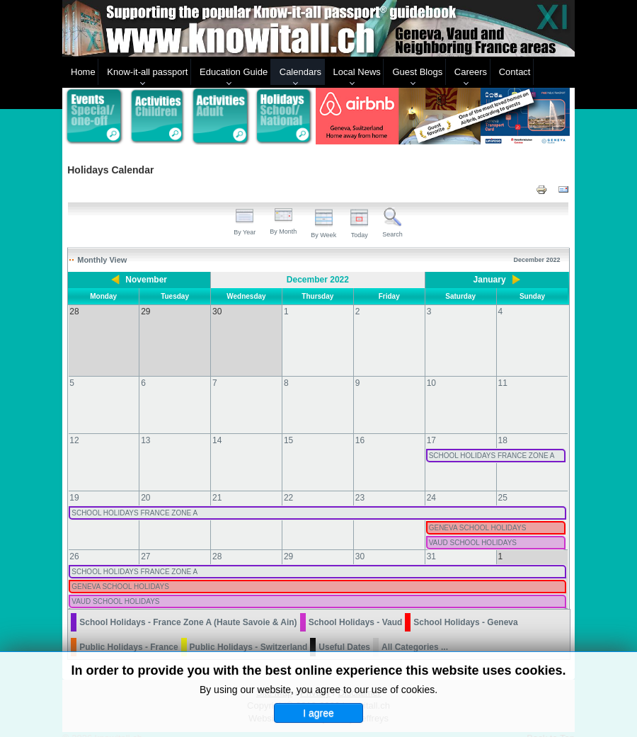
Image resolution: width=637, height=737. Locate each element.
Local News (357, 72)
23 (360, 484)
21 (217, 484)
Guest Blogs (417, 72)
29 (288, 542)
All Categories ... (414, 633)
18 (502, 426)
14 (217, 426)
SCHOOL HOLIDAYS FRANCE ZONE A (492, 441)
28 (217, 542)
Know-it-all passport (147, 72)
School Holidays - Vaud (356, 608)
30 (360, 542)
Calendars (300, 72)
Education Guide (234, 72)
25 (502, 484)
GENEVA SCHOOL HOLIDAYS (478, 514)
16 (360, 426)
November (146, 280)
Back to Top (551, 724)
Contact (515, 72)
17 (431, 426)
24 (431, 484)
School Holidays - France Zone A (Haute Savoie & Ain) (188, 608)
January (490, 280)
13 (145, 426)
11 (502, 369)
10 (431, 369)
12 (74, 426)
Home (83, 72)
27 (145, 542)
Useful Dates (344, 633)
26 (74, 542)
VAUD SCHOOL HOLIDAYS (473, 528)
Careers (470, 72)
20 (145, 484)
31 (431, 542)
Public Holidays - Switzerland (249, 633)
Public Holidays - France (128, 633)
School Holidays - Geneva (465, 608)
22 (288, 484)
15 (288, 426)
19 (74, 484)
